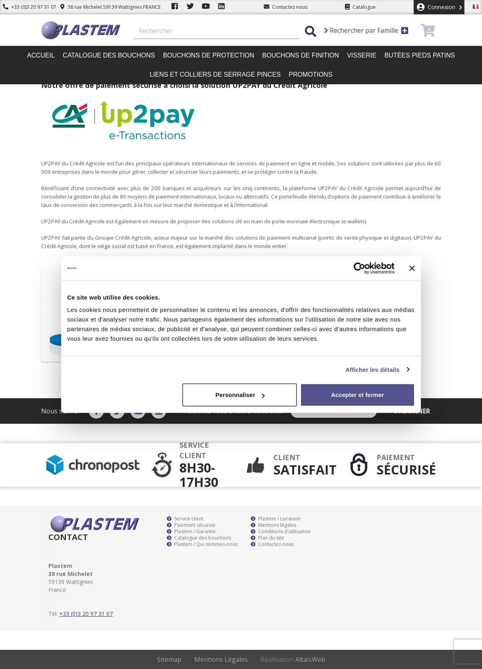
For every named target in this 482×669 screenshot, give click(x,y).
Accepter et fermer (357, 394)
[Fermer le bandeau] (412, 268)
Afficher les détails (372, 369)
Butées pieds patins (419, 55)
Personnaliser (240, 394)
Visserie (361, 55)
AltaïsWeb (310, 659)
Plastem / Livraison (276, 519)
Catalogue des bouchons (109, 55)
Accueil (41, 55)
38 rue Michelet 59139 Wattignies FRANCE (105, 7)
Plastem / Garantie (191, 531)
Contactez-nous (272, 544)
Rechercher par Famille (366, 30)
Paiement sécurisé (191, 525)
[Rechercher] (217, 31)
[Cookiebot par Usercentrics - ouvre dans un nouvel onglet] (359, 268)
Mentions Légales (221, 659)
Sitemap (169, 659)
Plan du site (267, 538)
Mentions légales (273, 525)
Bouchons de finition (300, 55)
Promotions (310, 74)
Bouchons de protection (208, 55)
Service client (185, 519)
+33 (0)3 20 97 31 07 (27, 7)
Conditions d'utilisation (281, 531)
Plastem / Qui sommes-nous (202, 544)
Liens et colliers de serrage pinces (215, 74)
